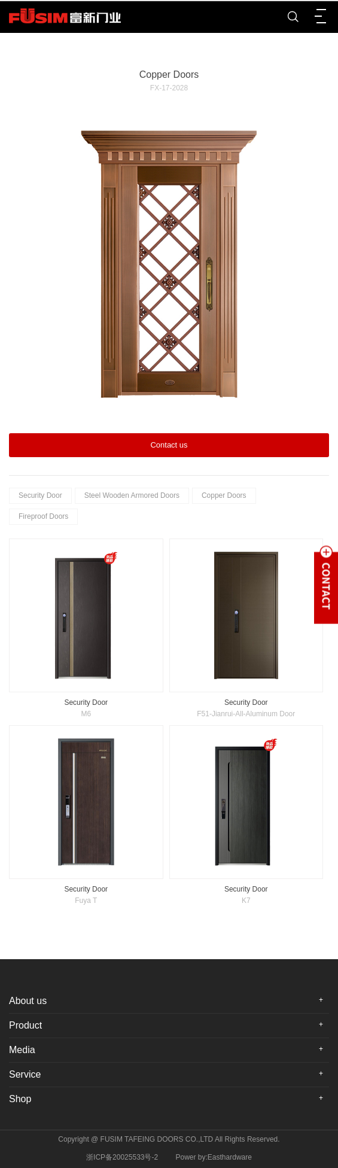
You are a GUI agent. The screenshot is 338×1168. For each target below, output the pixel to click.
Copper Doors (224, 495)
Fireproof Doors (43, 516)
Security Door (40, 495)
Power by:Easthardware (214, 1157)
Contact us (168, 444)
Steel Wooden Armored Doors (131, 495)
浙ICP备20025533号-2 (122, 1157)
